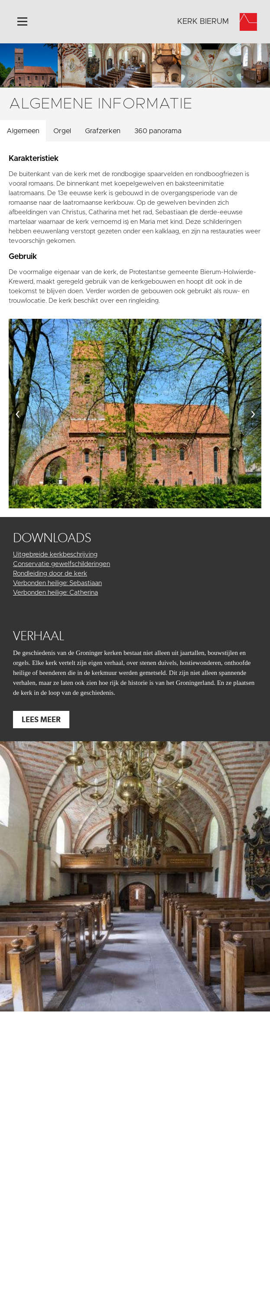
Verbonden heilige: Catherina (55, 592)
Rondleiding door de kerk (50, 573)
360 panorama (158, 131)
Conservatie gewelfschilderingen (61, 564)
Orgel (62, 131)
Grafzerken (102, 131)
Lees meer (41, 719)
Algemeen (23, 131)
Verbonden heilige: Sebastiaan (57, 583)
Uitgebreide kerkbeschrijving (55, 554)
